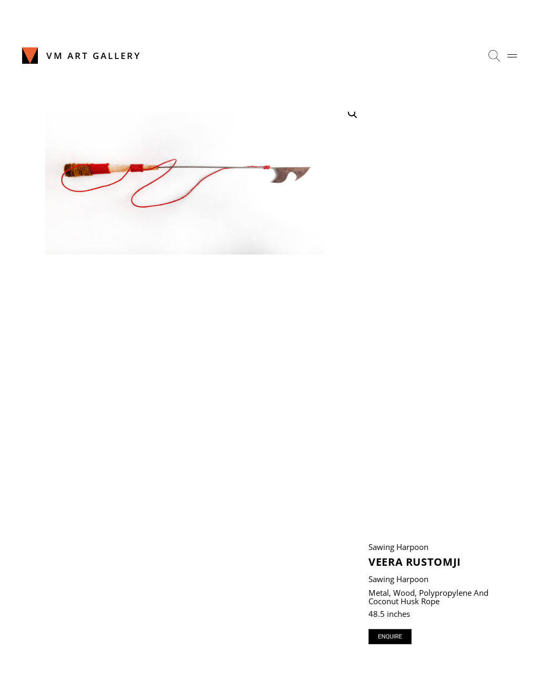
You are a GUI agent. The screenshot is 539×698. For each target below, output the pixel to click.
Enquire (390, 636)
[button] (352, 113)
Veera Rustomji (414, 562)
